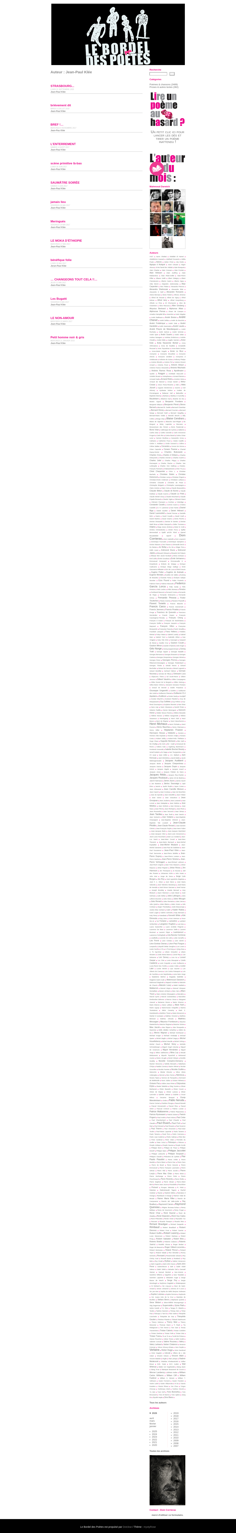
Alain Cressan (167, 270)
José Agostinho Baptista (175, 879)
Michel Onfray (179, 1041)
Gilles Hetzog (179, 682)
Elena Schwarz (178, 556)
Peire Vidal (169, 1140)
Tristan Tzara (155, 1336)
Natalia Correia (161, 1066)
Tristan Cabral (166, 1330)
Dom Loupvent (180, 539)
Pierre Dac (171, 1162)
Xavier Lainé (154, 1383)
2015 (176, 1424)
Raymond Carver (166, 1204)
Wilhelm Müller (172, 1372)
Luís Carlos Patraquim (172, 971)
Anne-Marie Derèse (179, 348)
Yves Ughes (175, 1395)
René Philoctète (156, 1219)
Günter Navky (173, 696)
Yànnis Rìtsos (163, 1386)
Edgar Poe (180, 547)
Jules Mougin (179, 898)
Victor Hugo (167, 1350)
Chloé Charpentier (157, 471)
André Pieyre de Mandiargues (164, 329)
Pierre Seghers (155, 1182)
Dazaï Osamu (167, 519)
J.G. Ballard (174, 755)
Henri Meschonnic (177, 721)
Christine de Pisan (175, 483)
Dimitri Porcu (173, 530)
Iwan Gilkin (163, 755)
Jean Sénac (179, 811)
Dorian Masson (155, 544)
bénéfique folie (61, 260)
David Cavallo (167, 516)
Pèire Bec (182, 1137)
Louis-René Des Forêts (158, 966)
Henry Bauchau (163, 727)
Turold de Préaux (178, 1336)
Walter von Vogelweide (167, 1367)
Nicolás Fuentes (164, 1069)
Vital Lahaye (172, 1359)
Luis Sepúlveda (165, 974)
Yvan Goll (161, 1392)
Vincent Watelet (155, 1359)
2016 (176, 1421)
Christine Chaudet (157, 483)
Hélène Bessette (180, 713)
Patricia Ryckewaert (157, 1114)
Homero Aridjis (173, 736)
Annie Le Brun (176, 351)
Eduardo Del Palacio (178, 553)
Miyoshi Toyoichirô (168, 1055)
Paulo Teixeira (155, 1134)
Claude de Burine (171, 491)
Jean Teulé (169, 814)
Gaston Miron (156, 645)
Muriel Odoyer (173, 1058)
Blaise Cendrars (175, 418)
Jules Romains (168, 901)
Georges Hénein (178, 657)
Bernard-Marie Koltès (157, 416)
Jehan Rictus (175, 868)
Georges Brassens (171, 654)
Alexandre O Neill (156, 292)
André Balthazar (157, 317)
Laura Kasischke (156, 927)
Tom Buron (164, 1328)
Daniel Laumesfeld (157, 513)
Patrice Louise (177, 1109)
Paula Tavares (179, 1131)
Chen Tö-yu (180, 469)
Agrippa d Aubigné (157, 265)
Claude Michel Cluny (157, 497)
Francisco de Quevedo (166, 612)
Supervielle (168, 1305)
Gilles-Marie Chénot (157, 685)
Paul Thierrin (156, 1129)
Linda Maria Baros (164, 954)
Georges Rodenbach (176, 663)
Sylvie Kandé (154, 1308)
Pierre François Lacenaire (169, 1168)
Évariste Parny (166, 578)
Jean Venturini (155, 817)
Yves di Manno (164, 1395)
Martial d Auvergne (156, 1016)
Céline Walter (154, 446)
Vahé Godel (179, 1339)
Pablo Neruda (176, 1100)
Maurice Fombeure (169, 1021)
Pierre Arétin (173, 1159)
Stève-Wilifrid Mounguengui (174, 1302)
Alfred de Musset (157, 297)
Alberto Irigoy (179, 281)
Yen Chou (174, 1386)
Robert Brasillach (169, 1227)
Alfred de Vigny (173, 297)
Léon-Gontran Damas (158, 944)
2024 (154, 1434)
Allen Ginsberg (178, 306)
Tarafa (152, 1311)
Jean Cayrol (154, 792)
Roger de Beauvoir (156, 1247)
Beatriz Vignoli (155, 401)
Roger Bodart (178, 1244)
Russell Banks (166, 1258)
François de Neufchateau (174, 621)
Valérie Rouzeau (170, 1342)
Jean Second (168, 811)
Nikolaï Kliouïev (166, 1072)
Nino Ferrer (170, 1075)
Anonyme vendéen (165, 357)
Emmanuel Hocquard (158, 561)
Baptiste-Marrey (155, 396)
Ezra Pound (164, 580)
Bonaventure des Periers (159, 427)
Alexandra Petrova (177, 286)
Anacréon (169, 314)
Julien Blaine (164, 904)
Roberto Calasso (170, 1242)
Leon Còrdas (167, 941)
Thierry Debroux (158, 1322)
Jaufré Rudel (167, 786)
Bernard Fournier (172, 410)
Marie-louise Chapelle (170, 1008)
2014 (176, 1426)
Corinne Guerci (172, 505)
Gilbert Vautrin (163, 679)
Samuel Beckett (165, 1272)
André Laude (178, 326)
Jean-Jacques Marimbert (176, 831)
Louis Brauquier (173, 960)
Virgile (164, 1359)
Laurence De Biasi (156, 929)
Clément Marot (180, 499)
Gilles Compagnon (178, 679)
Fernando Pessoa (167, 597)
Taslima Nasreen (162, 1311)
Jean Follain (181, 795)
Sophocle (182, 1294)
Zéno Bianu (168, 1397)
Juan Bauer (175, 893)
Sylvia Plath (179, 1305)
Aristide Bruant (155, 376)
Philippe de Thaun (170, 1148)
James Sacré (181, 781)
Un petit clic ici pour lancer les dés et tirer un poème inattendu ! (167, 137)
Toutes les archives (159, 1451)
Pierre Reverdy (167, 1179)
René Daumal (169, 1213)
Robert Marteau (172, 1236)
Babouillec (179, 393)
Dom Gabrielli (168, 539)
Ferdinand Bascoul (157, 592)
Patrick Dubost (172, 1114)
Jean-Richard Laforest (176, 862)
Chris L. (172, 471)
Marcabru (180, 994)
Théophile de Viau (167, 1316)
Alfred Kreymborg (176, 300)
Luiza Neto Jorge (179, 974)
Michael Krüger (155, 1035)
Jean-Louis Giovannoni (176, 834)
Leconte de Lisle (166, 938)
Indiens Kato (161, 747)
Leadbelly (154, 938)
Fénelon (182, 589)
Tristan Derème (156, 1333)
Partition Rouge (167, 1103)
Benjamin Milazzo (156, 404)
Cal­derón (181, 430)
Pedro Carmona (178, 1134)
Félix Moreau (172, 589)
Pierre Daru (181, 1162)
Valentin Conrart (155, 1342)
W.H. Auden (174, 1364)
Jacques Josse (155, 772)
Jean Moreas (175, 806)
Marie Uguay (154, 1008)
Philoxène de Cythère (172, 1157)
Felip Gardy (173, 587)
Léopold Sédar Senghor (166, 946)
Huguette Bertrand (167, 741)
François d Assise (156, 621)
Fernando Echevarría (168, 595)
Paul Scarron (180, 1126)
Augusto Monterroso (165, 388)
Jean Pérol (159, 809)
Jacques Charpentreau (173, 763)
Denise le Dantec (171, 521)
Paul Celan (181, 1117)
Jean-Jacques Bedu (158, 831)
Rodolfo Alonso (164, 1244)
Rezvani (154, 1221)
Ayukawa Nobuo (166, 390)
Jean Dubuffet (169, 795)
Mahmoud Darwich (175, 979)
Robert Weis (178, 1239)
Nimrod (161, 1075)
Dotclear (127, 1526)
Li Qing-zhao (179, 949)
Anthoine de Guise (165, 359)
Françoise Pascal (165, 629)
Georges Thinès (156, 665)
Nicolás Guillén (177, 1069)
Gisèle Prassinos (176, 688)
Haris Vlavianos (166, 707)
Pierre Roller (179, 1179)
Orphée (176, 1094)
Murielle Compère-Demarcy (171, 1061)
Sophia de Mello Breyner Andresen (172, 1291)
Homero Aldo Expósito (158, 736)
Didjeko (153, 527)
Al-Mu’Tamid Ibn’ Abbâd (164, 267)
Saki (171, 1266)
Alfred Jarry (162, 300)
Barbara (166, 396)
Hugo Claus (154, 741)
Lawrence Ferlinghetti (157, 935)
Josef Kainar (181, 887)
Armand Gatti (154, 379)
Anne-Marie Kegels (159, 351)
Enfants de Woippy (168, 564)
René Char (155, 1213)
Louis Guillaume (178, 963)
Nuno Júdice (165, 1080)
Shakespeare (180, 1283)
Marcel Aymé (154, 997)
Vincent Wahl (178, 1356)
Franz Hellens (171, 632)
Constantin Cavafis (157, 505)
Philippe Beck (156, 1148)
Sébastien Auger (172, 1278)
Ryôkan (168, 1261)
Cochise (171, 502)
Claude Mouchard (172, 497)
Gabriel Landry (172, 634)
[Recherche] (158, 73)
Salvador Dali (173, 1269)
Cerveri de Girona (177, 446)
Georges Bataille (177, 652)
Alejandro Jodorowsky (170, 284)
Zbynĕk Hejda (157, 1397)
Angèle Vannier (173, 340)
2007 (176, 1446)
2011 (176, 1435)
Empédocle (153, 564)
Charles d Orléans (170, 455)
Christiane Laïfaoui (177, 480)
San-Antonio (178, 1272)
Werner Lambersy (157, 1372)
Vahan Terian (168, 1339)
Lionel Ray (177, 954)
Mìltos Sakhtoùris (162, 1053)
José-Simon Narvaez (167, 887)
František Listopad (156, 632)
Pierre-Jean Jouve (161, 1184)
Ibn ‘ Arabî (171, 744)
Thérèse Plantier (164, 1319)
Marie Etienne (155, 1005)
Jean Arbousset (155, 789)
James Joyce (169, 781)
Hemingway (164, 718)
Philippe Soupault (176, 1154)
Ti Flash (177, 1325)
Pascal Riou (173, 1106)
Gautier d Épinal (169, 646)
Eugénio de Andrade (175, 572)
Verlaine (154, 1349)
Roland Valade (161, 1253)
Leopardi (153, 946)
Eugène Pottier (157, 572)
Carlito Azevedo (166, 433)
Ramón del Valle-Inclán (170, 1201)
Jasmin (157, 786)
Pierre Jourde (173, 1171)
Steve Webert (155, 1302)
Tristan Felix (169, 1333)
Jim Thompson (165, 871)
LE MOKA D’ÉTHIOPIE (66, 240)
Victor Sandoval (180, 1350)
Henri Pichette (174, 724)
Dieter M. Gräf (179, 527)
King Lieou (163, 918)
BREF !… (57, 124)
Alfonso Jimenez (180, 295)
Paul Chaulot (174, 1120)
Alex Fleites (164, 286)
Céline (181, 443)
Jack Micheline (163, 758)
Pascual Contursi (163, 1109)
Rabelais (153, 1190)
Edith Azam (154, 550)
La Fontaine (161, 921)
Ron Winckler (174, 1253)
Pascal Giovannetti (158, 1106)
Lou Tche (161, 960)
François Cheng (176, 618)
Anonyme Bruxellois (167, 354)
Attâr (177, 385)
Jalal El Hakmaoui (156, 781)
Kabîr (168, 910)
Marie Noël (179, 1005)
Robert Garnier (178, 1230)
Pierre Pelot (172, 1176)
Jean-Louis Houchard (157, 837)
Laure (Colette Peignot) (174, 927)
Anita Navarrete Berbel (167, 343)
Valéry (181, 1342)
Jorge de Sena (166, 876)
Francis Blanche (176, 604)
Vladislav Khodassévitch (169, 1361)
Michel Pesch (155, 1044)
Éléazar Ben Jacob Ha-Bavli (161, 556)
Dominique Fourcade (158, 542)
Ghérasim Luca (179, 674)
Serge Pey (172, 1280)
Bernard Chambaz (178, 407)
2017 (176, 1418)
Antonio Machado (177, 368)
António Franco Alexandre (159, 368)
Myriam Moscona (156, 1064)
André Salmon (164, 332)
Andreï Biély (161, 340)
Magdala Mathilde (176, 977)
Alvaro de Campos (176, 311)
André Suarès (166, 335)
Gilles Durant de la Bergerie (161, 682)
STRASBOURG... (62, 86)
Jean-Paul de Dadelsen (171, 847)
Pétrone (181, 1142)
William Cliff (172, 1375)
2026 (154, 1413)
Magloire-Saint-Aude (157, 980)
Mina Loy (174, 1052)
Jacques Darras (155, 766)
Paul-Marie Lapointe (163, 1131)
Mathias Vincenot (171, 1016)
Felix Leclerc (161, 589)
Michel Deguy (173, 1038)
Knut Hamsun (174, 918)
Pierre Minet (179, 1174)
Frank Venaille (179, 629)
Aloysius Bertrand (158, 308)
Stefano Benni (163, 1300)
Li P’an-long (169, 949)
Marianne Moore (164, 1002)
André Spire (154, 335)
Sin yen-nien (154, 1291)
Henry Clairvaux (178, 727)
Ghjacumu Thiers (157, 676)
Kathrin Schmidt (166, 913)
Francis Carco (158, 606)
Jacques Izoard (178, 769)
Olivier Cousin (178, 1089)
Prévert (154, 1187)
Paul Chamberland (159, 1120)
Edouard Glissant (163, 553)
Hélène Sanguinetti (171, 716)
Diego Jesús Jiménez (164, 527)
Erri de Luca (170, 569)
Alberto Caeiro (166, 281)
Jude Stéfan (161, 896)
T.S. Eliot (164, 1308)
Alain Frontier (179, 270)
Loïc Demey (164, 957)
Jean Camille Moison (174, 789)
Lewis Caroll (154, 949)
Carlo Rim (160, 435)
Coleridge (180, 502)
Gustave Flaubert (171, 699)
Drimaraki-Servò (178, 544)
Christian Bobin (167, 474)
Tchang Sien (174, 1311)
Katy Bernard (179, 913)
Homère (181, 733)
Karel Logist (154, 913)
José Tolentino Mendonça (167, 885)
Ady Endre (180, 262)
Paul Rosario (169, 1126)
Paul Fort (176, 1123)
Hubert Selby (161, 738)
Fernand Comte (171, 592)
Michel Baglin (161, 1038)
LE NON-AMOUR (62, 318)
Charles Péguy (170, 460)
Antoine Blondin (156, 362)
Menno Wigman (160, 1033)
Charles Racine (166, 463)
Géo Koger (180, 646)
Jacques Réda (158, 774)
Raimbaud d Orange (164, 1196)
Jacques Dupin (170, 766)
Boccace (179, 424)
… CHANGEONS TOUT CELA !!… (74, 279)
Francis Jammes (157, 609)
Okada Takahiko (162, 1086)
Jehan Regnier (162, 868)
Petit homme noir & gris (67, 337)
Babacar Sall (167, 393)
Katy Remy (153, 915)
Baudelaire (154, 399)
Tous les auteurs (158, 1402)
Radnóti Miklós (169, 1193)
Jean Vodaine (167, 817)
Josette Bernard (173, 890)
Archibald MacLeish (176, 374)
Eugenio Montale (156, 575)
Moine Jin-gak (161, 1058)
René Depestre (163, 1216)
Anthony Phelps (180, 359)
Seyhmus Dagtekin (167, 1283)
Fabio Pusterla (177, 580)
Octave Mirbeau (178, 1080)
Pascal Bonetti (180, 1103)
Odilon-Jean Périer (168, 1083)
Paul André (161, 1117)
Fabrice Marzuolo (167, 584)
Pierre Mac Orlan (164, 1174)
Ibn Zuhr (162, 744)
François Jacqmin (170, 623)
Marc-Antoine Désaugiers (165, 994)
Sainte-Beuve (162, 1266)
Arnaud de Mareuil (157, 382)
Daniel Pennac (172, 513)
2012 (176, 1432)
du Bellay (163, 547)
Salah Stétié (161, 1269)
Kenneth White (174, 915)
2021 (154, 1442)
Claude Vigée (168, 499)
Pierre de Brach (157, 1165)
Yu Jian (152, 1392)
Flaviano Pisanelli (178, 601)
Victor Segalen (156, 1353)
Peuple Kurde (180, 1145)
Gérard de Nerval (164, 668)
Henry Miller (154, 730)
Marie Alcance (178, 1002)
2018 (176, 1416)
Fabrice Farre (155, 584)
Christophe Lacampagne (175, 485)
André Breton (171, 317)
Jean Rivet (180, 809)
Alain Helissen (156, 273)
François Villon (167, 626)
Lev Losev (180, 946)
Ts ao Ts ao (166, 1336)
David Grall (179, 516)
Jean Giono (156, 798)
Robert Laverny (171, 1233)
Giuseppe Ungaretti (159, 690)
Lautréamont (178, 932)
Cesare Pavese (170, 449)
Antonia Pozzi (162, 365)
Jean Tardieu (156, 814)
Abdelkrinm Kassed (157, 259)
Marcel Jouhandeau (168, 997)
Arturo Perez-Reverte (165, 385)
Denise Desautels (156, 521)
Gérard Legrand (178, 668)
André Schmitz (177, 332)
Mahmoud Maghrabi (157, 982)
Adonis (159, 262)
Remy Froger (179, 1210)
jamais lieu (58, 202)
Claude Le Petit (177, 494)
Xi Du (177, 1383)
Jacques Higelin (163, 769)
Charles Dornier (165, 458)
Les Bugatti (59, 298)
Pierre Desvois (172, 1165)
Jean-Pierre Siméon (170, 859)
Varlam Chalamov (170, 1344)
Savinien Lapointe (156, 1278)
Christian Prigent (178, 477)
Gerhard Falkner (170, 671)
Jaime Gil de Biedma (176, 778)
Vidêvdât (167, 1353)
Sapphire (167, 1275)
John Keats (179, 873)
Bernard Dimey (157, 410)
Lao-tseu (181, 924)
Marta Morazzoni (178, 1013)
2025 (154, 1431)
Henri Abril (175, 718)
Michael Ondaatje (170, 1035)
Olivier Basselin (165, 1089)
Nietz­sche (153, 1072)
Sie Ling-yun (167, 1286)
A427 (151, 256)
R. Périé (180, 1187)
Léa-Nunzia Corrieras (176, 935)
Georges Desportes (164, 657)
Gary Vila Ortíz (162, 640)
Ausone (177, 388)
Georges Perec (155, 660)
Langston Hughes (167, 924)
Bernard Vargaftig (177, 413)
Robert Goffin (156, 1233)
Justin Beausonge (178, 907)
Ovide (165, 1100)
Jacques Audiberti (174, 760)
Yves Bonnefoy (173, 1392)
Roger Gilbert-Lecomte (174, 1247)
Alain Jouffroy (172, 273)
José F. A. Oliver (156, 882)
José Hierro (170, 882)
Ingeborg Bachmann (176, 747)
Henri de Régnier (162, 721)
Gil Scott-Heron (172, 676)
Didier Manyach (165, 524)
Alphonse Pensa (157, 311)
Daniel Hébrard (177, 511)
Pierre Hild (161, 1171)
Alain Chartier (154, 270)
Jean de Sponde (157, 795)
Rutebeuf (177, 1258)
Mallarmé (154, 988)
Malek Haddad (178, 985)
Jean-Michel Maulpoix (169, 845)
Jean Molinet (163, 806)
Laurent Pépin (164, 932)
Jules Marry (167, 899)
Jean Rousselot (155, 811)
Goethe (173, 691)
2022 (154, 1439)
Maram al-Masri (164, 991)
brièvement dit (61, 105)
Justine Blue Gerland (157, 910)
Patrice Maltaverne (159, 1111)
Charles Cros (155, 455)
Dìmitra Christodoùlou (157, 530)
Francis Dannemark (176, 607)
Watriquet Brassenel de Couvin (172, 1369)
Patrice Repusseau (177, 1112)
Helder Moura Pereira (164, 713)
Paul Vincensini (170, 1129)
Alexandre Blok (177, 289)
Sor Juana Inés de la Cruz (162, 1297)
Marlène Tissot (165, 1013)
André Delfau (164, 320)
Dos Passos (166, 544)
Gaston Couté (177, 643)
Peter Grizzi (161, 1142)
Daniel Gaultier (162, 511)
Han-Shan (181, 704)
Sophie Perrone (171, 1294)
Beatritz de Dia (178, 399)
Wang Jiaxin (181, 1367)
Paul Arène (171, 1117)
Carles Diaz (154, 433)
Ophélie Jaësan (164, 1094)
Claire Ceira (165, 488)
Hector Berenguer (169, 710)
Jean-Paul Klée (171, 850)
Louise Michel (162, 969)
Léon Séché (179, 941)
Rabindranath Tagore (168, 1190)
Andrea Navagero (156, 337)
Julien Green (175, 904)
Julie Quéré (154, 904)
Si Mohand (155, 1286)
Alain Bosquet (179, 267)
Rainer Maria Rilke (165, 1198)
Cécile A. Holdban (156, 443)
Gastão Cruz (163, 643)
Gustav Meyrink (157, 699)
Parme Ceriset (155, 1103)
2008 (176, 1443)
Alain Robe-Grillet (167, 276)
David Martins (155, 519)
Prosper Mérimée (167, 1187)
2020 (154, 1445)
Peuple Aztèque (155, 1145)
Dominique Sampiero (176, 542)
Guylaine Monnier (170, 704)
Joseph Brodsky (158, 890)
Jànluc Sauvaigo (171, 783)
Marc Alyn (175, 991)
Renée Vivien (169, 1219)
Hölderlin (171, 733)
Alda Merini (154, 284)
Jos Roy (160, 879)
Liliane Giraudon (171, 952)
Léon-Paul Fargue (176, 943)
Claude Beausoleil (177, 488)
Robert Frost (164, 1230)
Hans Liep (155, 707)
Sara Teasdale (178, 1275)
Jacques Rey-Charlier (176, 775)
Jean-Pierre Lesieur (171, 856)
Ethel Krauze (181, 569)
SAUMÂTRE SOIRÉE (65, 182)
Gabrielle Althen (174, 637)
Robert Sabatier (163, 1238)
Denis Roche (179, 519)
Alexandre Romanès (175, 292)
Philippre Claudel (156, 1157)
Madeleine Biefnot (159, 977)
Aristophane (166, 376)
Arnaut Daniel (172, 382)
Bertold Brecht (173, 416)
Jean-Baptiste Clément (169, 820)
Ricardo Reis (179, 1221)
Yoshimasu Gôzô (164, 1389)
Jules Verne (180, 901)
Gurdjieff (183, 696)
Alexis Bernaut (155, 295)
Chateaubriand (169, 469)
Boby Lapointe (166, 424)
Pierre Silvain (169, 1182)
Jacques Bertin (155, 763)
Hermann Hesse (157, 733)
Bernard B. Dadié (164, 407)
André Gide (172, 323)
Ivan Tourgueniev (175, 752)
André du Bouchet (177, 320)
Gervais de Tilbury (165, 674)
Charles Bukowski (173, 452)
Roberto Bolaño (156, 1242)
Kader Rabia (178, 909)
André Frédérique (157, 323)
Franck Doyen (168, 615)
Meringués (58, 221)
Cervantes (165, 446)
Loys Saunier (175, 969)
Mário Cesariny (168, 1010)
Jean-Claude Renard (166, 826)
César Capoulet (155, 449)
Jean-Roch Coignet (156, 865)
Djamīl (168, 536)
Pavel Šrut (166, 1134)
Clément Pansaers (158, 502)
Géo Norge (156, 648)
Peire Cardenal (156, 1140)
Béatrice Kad (166, 399)
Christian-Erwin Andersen (159, 480)
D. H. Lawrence (163, 508)
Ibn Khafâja (154, 744)
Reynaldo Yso (180, 1219)
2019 (176, 1413)
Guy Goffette (165, 702)
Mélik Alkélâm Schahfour (168, 1030)
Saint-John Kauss (169, 1264)
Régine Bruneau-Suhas (170, 1207)
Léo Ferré (154, 940)
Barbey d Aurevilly (177, 396)
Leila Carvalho (179, 938)
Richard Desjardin (177, 1224)
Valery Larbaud (155, 1344)
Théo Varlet (173, 1313)
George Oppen (162, 652)
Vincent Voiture (163, 1356)
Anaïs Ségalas (180, 314)
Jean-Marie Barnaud (166, 842)
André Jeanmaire (165, 326)
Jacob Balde (175, 758)
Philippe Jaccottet (177, 1150)
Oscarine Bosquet (167, 1097)
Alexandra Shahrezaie (159, 289)
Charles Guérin (178, 458)
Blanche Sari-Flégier (173, 421)
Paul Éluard (163, 1123)
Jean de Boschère (178, 792)
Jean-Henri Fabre (179, 828)
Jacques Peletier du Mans (174, 772)
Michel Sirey (170, 1044)
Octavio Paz (155, 1083)
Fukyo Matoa (161, 634)
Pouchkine (182, 1184)
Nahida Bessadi (170, 1064)
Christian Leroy (165, 477)
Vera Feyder (179, 1347)
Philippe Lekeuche (158, 1154)
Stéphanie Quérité (177, 1300)
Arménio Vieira (179, 379)
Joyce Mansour (163, 893)
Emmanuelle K (177, 561)
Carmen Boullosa (162, 438)
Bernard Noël (162, 413)
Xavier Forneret (164, 1381)
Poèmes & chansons (160, 84)
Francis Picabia (172, 609)
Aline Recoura (164, 306)
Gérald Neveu (171, 665)
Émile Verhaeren (177, 558)
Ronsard (160, 1255)
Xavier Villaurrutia (166, 1383)
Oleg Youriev (174, 1086)
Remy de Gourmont (164, 1210)
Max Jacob (155, 1027)
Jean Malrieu (174, 803)
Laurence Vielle (172, 929)
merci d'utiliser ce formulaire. (167, 1515)
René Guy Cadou (178, 1216)
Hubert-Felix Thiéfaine (176, 738)
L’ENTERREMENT (63, 144)
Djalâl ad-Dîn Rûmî (169, 532)
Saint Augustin (156, 1264)
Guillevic (162, 696)
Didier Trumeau (178, 524)
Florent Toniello (158, 603)
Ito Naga (164, 752)
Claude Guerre (162, 494)
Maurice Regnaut (166, 1024)
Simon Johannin (163, 1289)
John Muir (153, 876)
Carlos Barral (170, 435)
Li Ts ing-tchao (155, 952)
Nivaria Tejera (154, 1078)
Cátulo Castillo (178, 441)
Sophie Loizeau (157, 1294)
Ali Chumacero (170, 303)
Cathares (153, 441)
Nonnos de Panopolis (169, 1078)
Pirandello (172, 1184)
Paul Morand (158, 1126)
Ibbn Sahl (180, 741)
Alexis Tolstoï (167, 295)
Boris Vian (154, 429)
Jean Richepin (170, 809)
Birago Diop (160, 419)
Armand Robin (166, 379)
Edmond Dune (168, 550)
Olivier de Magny (156, 1092)
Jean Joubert (164, 800)
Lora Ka (174, 957)
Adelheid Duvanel (172, 259)
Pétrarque (172, 1142)
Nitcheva (180, 1075)
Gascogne (173, 640)
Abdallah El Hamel (176, 256)
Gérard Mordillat (155, 671)
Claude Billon (156, 490)
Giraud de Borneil (159, 688)
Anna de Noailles (168, 346)
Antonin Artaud (177, 365)
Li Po (162, 949)
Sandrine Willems (156, 1275)
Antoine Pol (168, 362)
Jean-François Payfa (163, 828)
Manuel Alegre (165, 988)
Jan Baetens (156, 783)
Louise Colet (173, 966)
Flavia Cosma (165, 601)
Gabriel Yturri (161, 637)
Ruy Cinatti (159, 1261)
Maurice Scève (178, 1024)
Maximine (153, 1030)
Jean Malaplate (162, 803)
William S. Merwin (167, 1378)
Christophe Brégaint (157, 485)
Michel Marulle (167, 1041)
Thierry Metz (172, 1322)
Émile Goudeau (163, 558)
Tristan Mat (180, 1333)
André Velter (179, 335)
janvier (153, 1426)
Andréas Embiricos (171, 337)
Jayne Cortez (179, 786)
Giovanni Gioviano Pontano (176, 685)
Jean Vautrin (179, 814)
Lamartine (173, 921)
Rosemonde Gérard (173, 1256)
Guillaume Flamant (165, 693)
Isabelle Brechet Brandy (174, 749)
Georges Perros (169, 660)
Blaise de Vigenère (156, 421)
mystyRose (150, 1526)
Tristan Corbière (179, 1330)
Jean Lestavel (175, 800)
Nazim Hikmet (174, 1066)
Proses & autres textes (161, 87)
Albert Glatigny (173, 278)
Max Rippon (166, 1027)
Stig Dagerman (155, 1305)
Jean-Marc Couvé (168, 839)
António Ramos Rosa (161, 371)
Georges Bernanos (156, 654)
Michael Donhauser (177, 1033)
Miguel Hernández (170, 1050)
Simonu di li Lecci (177, 1289)
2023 (154, 1436)
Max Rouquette (178, 1027)
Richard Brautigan (159, 1224)
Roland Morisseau (156, 1250)
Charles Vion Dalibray (168, 466)
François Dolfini (155, 623)
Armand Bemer (178, 376)
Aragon (161, 373)
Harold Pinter (179, 707)
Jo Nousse (176, 871)
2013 (176, 1429)
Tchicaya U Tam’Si (160, 1313)
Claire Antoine (154, 488)
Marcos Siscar (171, 999)
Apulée (152, 374)
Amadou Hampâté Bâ (157, 314)
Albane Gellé (161, 278)
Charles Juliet (155, 460)
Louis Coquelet (165, 963)
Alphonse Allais (176, 308)
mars (152, 1421)
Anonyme (153, 354)
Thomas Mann (165, 1325)
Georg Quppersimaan (170, 649)
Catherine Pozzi (165, 441)
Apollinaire (179, 370)
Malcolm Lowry (165, 985)
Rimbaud (154, 1227)
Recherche (155, 69)
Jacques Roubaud (158, 778)
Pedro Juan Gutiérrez (157, 1137)
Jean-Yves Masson (172, 865)
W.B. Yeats (161, 1364)
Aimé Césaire (173, 265)
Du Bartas (153, 547)
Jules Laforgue (173, 896)
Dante (158, 516)
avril (152, 1418)
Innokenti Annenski (156, 749)
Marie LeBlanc (167, 1005)
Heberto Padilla (155, 710)
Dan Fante (174, 508)
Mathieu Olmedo (167, 1019)
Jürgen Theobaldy (163, 907)
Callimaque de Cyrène (168, 430)
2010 (176, 1437)
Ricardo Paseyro (166, 1221)
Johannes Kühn (167, 873)
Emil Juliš (153, 558)
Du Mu (171, 547)
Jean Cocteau (165, 792)
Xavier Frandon (178, 1381)
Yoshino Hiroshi (178, 1389)
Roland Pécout (171, 1250)
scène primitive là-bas (66, 163)
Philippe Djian (161, 1151)
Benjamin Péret (171, 404)
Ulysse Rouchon (156, 1339)
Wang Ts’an (155, 1369)
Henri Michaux (158, 723)
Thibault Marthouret (178, 1319)
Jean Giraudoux (171, 798)
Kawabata (162, 915)
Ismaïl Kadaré (154, 752)
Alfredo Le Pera (156, 303)
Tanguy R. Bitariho (177, 1308)
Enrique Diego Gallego (169, 567)
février (153, 1423)
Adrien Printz (169, 262)
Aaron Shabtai (161, 256)
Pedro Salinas (171, 1137)
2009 (176, 1440)
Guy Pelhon (176, 702)
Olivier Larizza (172, 1092)
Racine (159, 1193)
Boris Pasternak (177, 427)
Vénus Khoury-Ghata (165, 1347)
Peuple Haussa (168, 1145)
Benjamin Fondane (174, 401)
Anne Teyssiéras (163, 348)
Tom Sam (174, 1328)
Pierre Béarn (161, 1162)
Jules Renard (156, 901)
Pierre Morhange (156, 1176)
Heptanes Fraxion (173, 730)
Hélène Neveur (156, 716)
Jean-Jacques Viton (158, 834)
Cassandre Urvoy (177, 438)
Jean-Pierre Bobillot (171, 853)
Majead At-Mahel (172, 982)
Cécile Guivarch (171, 443)
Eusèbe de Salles (171, 575)
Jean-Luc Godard (173, 837)
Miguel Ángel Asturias (170, 1047)
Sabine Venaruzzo (179, 1261)
